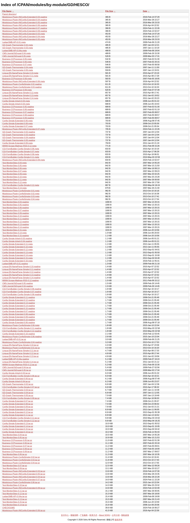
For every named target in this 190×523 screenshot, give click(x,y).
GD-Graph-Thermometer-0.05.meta (17, 70)
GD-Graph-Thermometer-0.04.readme (18, 138)
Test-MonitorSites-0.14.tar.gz (14, 505)
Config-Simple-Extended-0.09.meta (17, 143)
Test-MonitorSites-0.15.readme (15, 236)
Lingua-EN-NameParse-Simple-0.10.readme (21, 267)
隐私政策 (125, 515)
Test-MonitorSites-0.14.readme (15, 227)
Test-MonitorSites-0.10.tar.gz (14, 485)
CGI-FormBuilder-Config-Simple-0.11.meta (20, 157)
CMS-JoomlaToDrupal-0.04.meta (16, 53)
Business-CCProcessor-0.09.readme (18, 118)
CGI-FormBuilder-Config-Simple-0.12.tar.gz (21, 421)
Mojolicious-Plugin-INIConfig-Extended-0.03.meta (23, 34)
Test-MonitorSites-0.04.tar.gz (14, 435)
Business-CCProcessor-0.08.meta (17, 79)
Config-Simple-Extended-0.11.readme (18, 297)
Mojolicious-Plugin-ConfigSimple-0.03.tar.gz (21, 460)
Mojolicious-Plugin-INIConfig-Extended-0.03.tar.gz (23, 471)
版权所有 (118, 520)
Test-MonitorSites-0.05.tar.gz (14, 438)
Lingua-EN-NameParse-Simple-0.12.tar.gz (20, 353)
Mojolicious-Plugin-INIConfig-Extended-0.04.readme (24, 20)
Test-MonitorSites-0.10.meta (14, 177)
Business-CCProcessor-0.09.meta (17, 90)
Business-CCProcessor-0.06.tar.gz (17, 443)
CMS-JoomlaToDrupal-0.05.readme (17, 283)
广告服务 (84, 515)
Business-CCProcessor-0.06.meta (17, 62)
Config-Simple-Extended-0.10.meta (17, 247)
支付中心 (65, 515)
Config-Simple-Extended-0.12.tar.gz (17, 412)
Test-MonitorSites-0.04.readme (15, 202)
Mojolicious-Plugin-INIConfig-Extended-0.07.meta (23, 129)
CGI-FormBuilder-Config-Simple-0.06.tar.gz (21, 376)
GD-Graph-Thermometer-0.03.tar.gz (17, 390)
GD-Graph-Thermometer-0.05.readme (18, 140)
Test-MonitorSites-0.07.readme (15, 210)
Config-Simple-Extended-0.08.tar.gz (17, 404)
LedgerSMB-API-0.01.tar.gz (14, 339)
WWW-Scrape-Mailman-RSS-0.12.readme (20, 280)
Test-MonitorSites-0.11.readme (15, 219)
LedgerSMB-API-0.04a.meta (14, 51)
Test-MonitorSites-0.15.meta (14, 230)
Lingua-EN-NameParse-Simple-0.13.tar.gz (20, 356)
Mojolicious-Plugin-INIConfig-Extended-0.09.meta (23, 160)
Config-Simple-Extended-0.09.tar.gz (17, 407)
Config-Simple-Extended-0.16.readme (18, 334)
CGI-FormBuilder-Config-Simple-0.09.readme (21, 294)
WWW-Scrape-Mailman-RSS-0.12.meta (19, 146)
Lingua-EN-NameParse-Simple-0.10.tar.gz (20, 345)
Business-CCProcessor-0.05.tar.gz (17, 440)
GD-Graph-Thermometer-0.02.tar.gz (17, 384)
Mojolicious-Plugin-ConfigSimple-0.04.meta (20, 199)
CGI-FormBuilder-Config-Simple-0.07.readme (21, 292)
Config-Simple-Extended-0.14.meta (17, 255)
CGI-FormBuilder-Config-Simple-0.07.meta (20, 152)
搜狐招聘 (74, 515)
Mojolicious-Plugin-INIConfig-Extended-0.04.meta (23, 37)
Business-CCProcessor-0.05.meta (17, 59)
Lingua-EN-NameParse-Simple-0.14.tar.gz (20, 362)
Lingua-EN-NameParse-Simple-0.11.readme (21, 269)
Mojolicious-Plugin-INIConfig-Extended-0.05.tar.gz (23, 474)
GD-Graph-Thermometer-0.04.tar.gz (17, 393)
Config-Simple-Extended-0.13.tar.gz (17, 424)
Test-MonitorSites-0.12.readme (15, 222)
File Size (109, 11)
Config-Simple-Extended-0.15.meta (17, 258)
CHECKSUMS (8, 508)
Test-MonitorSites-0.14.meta (14, 233)
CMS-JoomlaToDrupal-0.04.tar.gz (16, 367)
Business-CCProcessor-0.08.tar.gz (17, 449)
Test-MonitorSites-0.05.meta (14, 166)
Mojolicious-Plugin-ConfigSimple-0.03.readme (22, 87)
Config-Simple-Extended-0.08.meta (17, 123)
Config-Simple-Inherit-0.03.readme (17, 238)
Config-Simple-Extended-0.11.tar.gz (17, 415)
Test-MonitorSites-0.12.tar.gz (14, 494)
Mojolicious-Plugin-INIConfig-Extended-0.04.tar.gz (23, 477)
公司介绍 (116, 515)
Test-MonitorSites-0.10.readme (15, 216)
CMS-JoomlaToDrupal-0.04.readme (17, 286)
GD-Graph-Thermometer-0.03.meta (17, 48)
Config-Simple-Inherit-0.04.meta (16, 104)
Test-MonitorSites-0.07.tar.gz (14, 466)
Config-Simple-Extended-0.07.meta (17, 126)
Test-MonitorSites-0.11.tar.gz (14, 491)
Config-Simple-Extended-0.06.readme (18, 323)
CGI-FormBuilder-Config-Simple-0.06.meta (20, 149)
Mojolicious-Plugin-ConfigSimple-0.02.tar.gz (21, 457)
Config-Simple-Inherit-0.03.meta (16, 101)
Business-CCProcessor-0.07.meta (17, 65)
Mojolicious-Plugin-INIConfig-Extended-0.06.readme (24, 25)
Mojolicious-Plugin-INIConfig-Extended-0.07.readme (24, 28)
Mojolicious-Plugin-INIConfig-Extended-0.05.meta (23, 39)
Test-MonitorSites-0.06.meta (14, 168)
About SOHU (104, 515)
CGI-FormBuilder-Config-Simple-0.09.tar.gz (21, 398)
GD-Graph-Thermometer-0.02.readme (18, 132)
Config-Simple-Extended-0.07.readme (18, 311)
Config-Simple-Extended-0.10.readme (18, 320)
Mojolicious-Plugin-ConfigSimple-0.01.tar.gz (21, 348)
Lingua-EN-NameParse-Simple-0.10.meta (20, 73)
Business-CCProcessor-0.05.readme (18, 107)
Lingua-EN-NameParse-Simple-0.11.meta (20, 76)
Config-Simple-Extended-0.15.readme (18, 309)
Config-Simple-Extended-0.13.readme (18, 303)
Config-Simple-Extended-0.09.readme (18, 317)
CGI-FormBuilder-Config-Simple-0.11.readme (21, 328)
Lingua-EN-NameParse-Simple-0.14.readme (21, 278)
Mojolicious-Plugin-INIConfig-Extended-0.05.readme (24, 23)
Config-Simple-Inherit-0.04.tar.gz (16, 381)
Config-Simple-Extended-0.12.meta (17, 250)
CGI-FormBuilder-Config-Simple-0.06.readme (21, 289)
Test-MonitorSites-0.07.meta (14, 171)
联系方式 (93, 515)
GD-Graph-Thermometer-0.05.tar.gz (17, 395)
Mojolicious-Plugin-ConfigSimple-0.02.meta (20, 194)
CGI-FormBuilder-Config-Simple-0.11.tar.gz (21, 418)
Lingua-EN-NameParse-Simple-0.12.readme (21, 272)
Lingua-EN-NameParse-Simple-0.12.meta (20, 93)
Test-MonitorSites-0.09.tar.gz (14, 468)
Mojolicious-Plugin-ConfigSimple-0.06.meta (20, 325)
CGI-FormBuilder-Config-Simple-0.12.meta (20, 185)
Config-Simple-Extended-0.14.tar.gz (17, 426)
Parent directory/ (9, 14)
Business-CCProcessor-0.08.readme (18, 115)
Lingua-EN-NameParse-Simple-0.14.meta (20, 98)
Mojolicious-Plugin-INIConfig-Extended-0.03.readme (24, 17)
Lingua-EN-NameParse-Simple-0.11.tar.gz (20, 351)
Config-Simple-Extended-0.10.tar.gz (17, 409)
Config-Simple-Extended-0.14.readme (18, 306)
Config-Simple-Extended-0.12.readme (18, 300)
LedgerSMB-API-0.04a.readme (15, 359)
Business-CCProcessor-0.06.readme (18, 109)
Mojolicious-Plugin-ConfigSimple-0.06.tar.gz (21, 482)
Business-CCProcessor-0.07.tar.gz (17, 446)
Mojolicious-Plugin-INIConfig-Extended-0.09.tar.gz (23, 488)
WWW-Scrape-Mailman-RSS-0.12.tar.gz (19, 365)
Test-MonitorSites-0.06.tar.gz (14, 454)
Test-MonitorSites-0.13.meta (14, 188)
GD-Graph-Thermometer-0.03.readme (18, 135)
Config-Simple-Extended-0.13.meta (17, 253)
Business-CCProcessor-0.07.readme (18, 112)
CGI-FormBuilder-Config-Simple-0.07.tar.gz (21, 387)
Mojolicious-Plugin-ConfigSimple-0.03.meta (20, 196)
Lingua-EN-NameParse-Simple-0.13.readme (21, 275)
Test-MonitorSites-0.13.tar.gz (14, 499)
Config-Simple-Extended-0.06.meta (17, 121)
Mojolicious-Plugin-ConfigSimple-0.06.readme (22, 337)
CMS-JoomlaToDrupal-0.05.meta (16, 56)
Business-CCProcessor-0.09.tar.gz (17, 452)
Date (145, 11)
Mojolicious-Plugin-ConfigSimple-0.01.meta (20, 191)
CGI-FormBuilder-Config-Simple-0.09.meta (20, 154)
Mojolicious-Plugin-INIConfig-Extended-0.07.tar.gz (23, 480)
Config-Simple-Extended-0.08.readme (18, 314)
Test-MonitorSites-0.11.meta (14, 180)
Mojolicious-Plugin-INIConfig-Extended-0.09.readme (24, 31)
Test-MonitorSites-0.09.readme (15, 213)
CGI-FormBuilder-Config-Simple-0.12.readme (21, 331)
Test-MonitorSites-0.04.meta (14, 163)
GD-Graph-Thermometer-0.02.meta (17, 45)
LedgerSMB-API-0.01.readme (15, 264)
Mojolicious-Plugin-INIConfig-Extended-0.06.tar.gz (23, 510)
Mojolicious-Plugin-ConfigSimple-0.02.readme (22, 84)
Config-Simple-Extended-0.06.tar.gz (17, 379)
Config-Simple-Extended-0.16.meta (17, 261)
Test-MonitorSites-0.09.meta (14, 174)
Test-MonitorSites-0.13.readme (15, 224)
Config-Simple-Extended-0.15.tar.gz (17, 429)
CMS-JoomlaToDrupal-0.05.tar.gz (16, 370)
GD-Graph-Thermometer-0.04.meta (17, 67)
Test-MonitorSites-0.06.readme (15, 208)
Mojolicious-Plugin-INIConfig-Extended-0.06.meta (23, 81)
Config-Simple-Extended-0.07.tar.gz (17, 401)
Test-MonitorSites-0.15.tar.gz (14, 502)
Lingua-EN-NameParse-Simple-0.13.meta (20, 95)
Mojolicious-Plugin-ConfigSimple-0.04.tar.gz (21, 463)
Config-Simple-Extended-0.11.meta (17, 244)
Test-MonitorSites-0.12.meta (14, 182)
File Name (7, 11)
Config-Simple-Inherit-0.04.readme (17, 241)
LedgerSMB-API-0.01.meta (14, 42)
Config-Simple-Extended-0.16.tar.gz (17, 432)
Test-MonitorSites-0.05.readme (15, 205)
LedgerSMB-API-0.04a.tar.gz (14, 496)
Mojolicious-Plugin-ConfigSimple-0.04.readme (22, 342)
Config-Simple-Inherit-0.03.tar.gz (16, 373)
